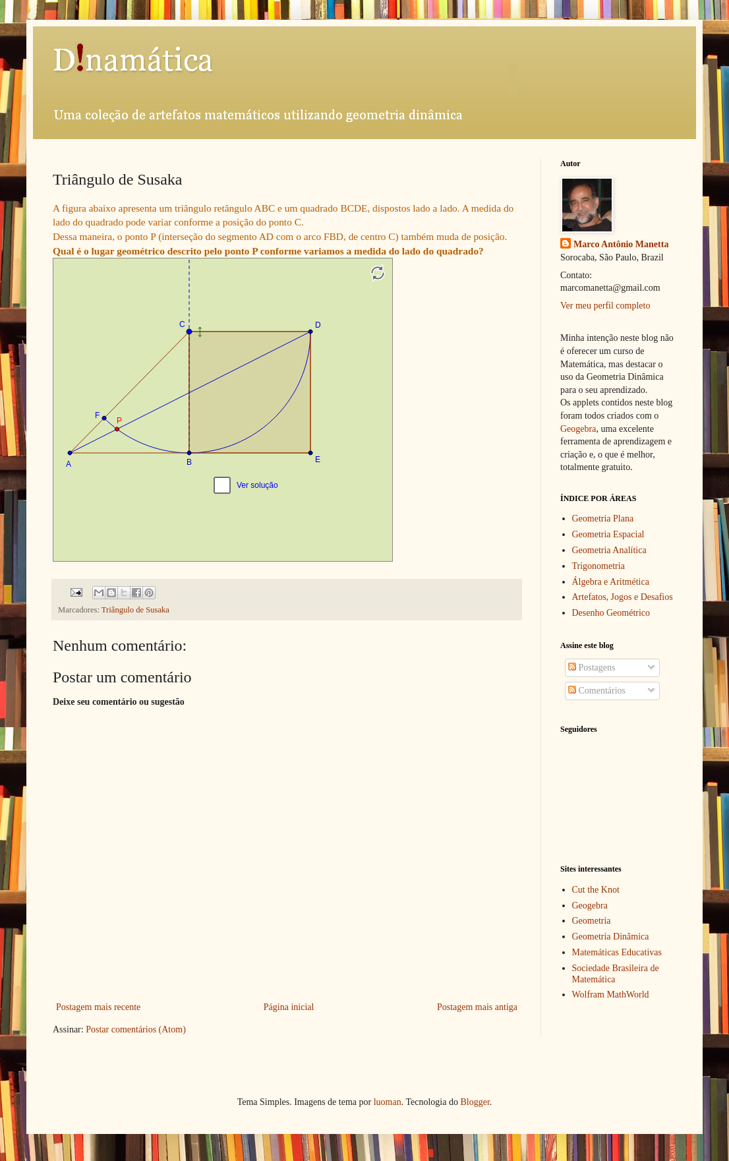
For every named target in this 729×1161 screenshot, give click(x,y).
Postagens (592, 667)
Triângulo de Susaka (135, 609)
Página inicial (289, 1007)
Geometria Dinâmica (610, 936)
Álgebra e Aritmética (610, 582)
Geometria (591, 921)
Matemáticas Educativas (617, 952)
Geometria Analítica (609, 550)
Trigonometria (598, 566)
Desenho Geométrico (611, 613)
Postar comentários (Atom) (136, 1029)
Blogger (474, 1102)
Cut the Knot (596, 890)
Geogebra (578, 429)
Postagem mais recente (98, 1007)
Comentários (597, 691)
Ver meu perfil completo (605, 306)
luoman (387, 1102)
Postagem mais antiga (477, 1007)
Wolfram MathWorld (610, 994)
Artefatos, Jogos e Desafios (622, 597)
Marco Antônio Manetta (620, 244)
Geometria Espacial (608, 534)
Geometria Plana (603, 518)
